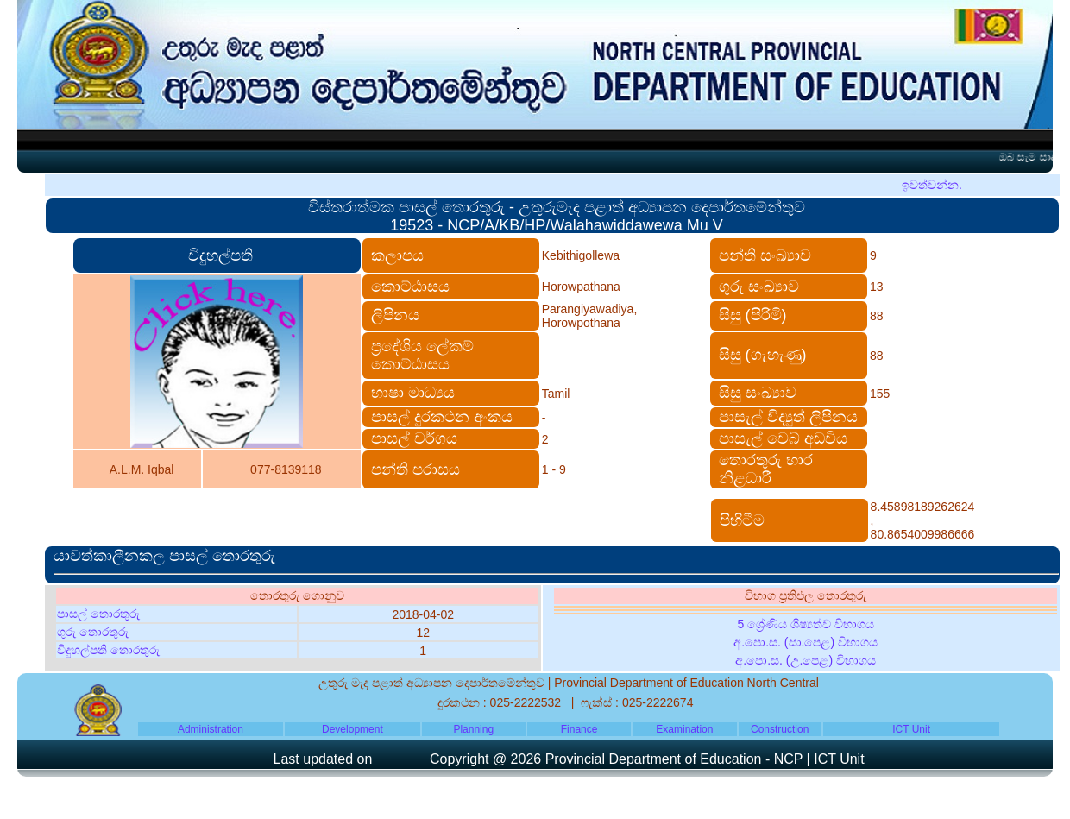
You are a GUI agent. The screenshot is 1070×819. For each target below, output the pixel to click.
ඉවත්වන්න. (932, 185)
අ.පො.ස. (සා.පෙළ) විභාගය (805, 642)
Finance (579, 729)
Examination (684, 729)
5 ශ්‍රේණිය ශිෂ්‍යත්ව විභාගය (805, 624)
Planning (473, 729)
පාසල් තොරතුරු (98, 614)
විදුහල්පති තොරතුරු (108, 650)
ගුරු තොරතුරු (93, 632)
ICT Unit (911, 729)
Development (352, 729)
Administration (210, 729)
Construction (780, 729)
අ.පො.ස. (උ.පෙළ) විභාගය (805, 660)
